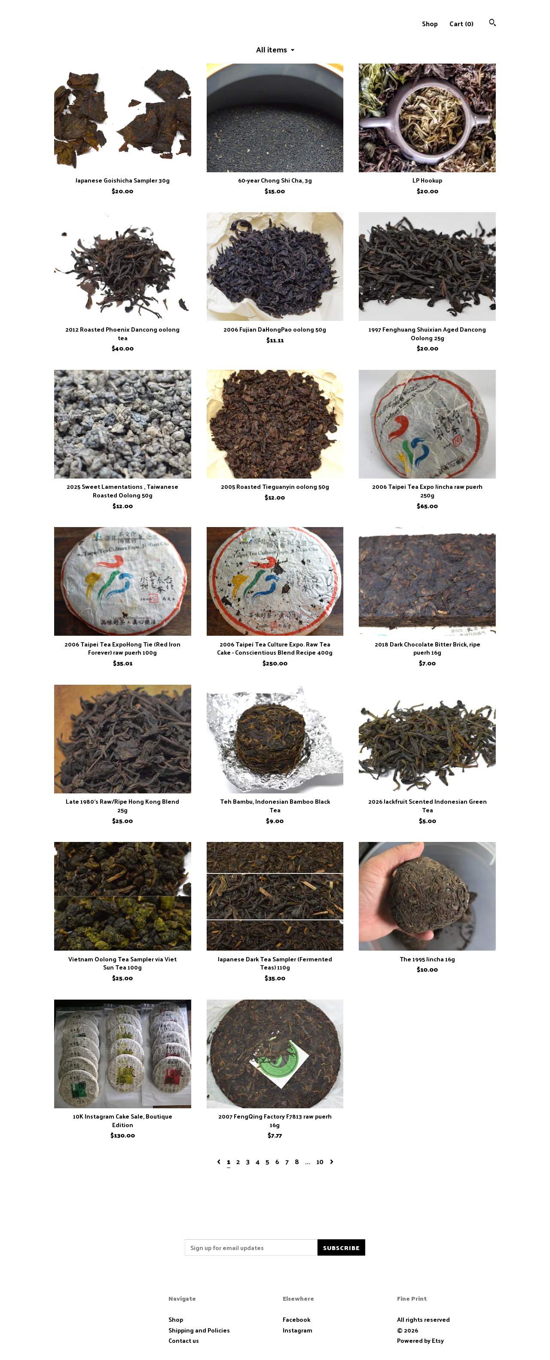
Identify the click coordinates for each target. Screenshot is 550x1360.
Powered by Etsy (420, 1340)
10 (320, 1161)
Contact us (183, 1340)
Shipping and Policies (199, 1330)
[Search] (492, 23)
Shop (430, 23)
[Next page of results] (332, 1161)
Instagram (297, 1330)
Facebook (296, 1319)
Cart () (461, 23)
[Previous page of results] (220, 1161)
